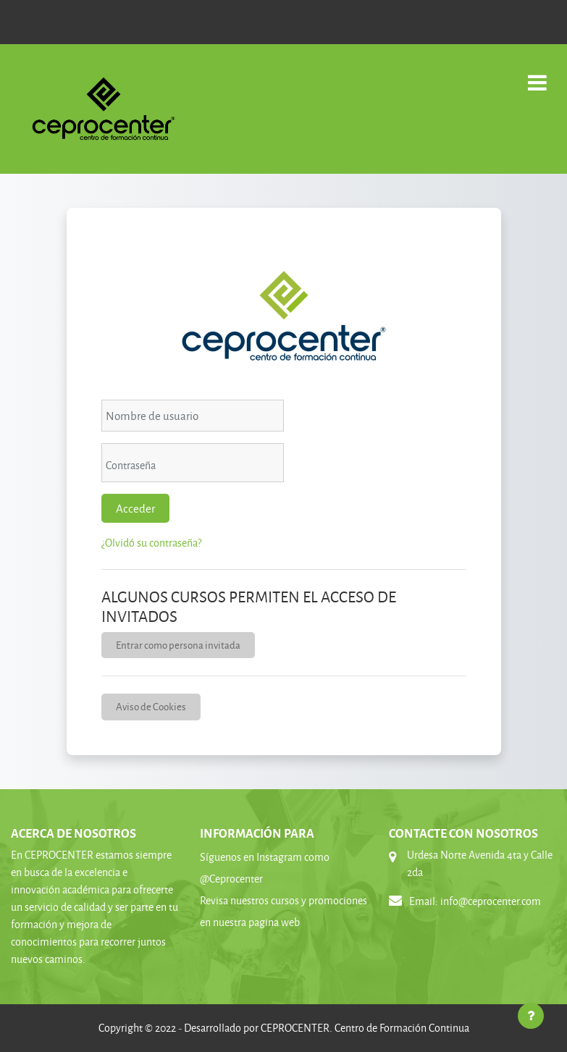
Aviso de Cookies (151, 706)
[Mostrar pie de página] (531, 1016)
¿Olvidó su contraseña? (151, 542)
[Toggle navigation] (537, 75)
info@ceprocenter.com (490, 901)
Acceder (135, 508)
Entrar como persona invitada (178, 645)
